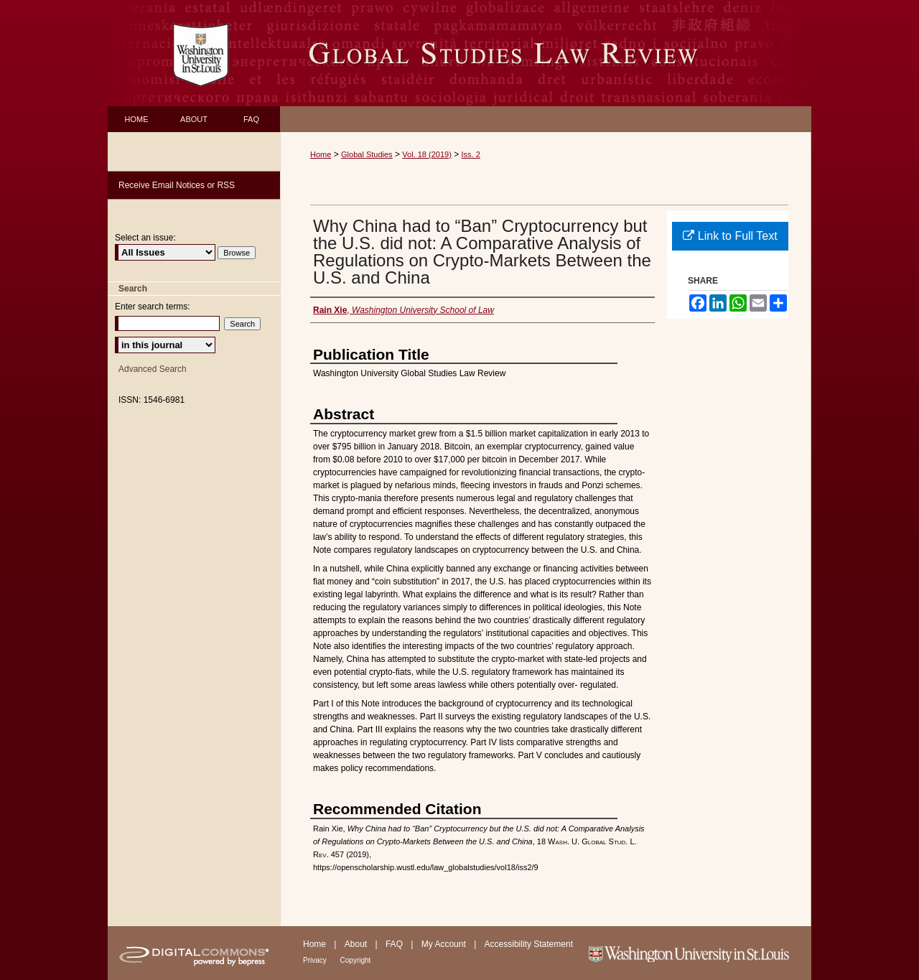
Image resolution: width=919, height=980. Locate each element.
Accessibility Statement (529, 944)
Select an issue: (145, 238)
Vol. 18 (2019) (427, 154)
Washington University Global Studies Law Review (545, 53)
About (357, 944)
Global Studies (367, 154)
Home (320, 154)
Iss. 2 (471, 154)
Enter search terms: (152, 307)
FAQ (395, 944)
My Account (444, 944)
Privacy (316, 960)
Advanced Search (152, 369)
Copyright (355, 960)
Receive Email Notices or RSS (176, 185)
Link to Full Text (730, 236)
